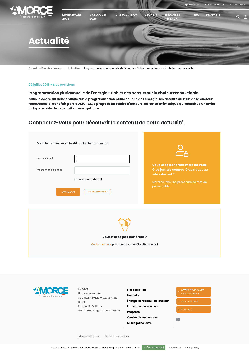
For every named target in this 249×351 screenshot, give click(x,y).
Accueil (33, 68)
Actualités (74, 68)
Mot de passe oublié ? (97, 192)
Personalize (175, 347)
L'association (127, 15)
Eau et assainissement (143, 306)
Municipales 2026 (139, 323)
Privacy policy (191, 347)
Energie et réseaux (53, 68)
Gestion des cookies (117, 336)
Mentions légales (89, 336)
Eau (196, 15)
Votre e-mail (45, 158)
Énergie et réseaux (172, 17)
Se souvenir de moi (90, 179)
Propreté (213, 15)
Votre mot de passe (49, 170)
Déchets (151, 15)
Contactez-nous (101, 244)
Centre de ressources (142, 317)
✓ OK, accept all (154, 347)
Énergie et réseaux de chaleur (148, 301)
